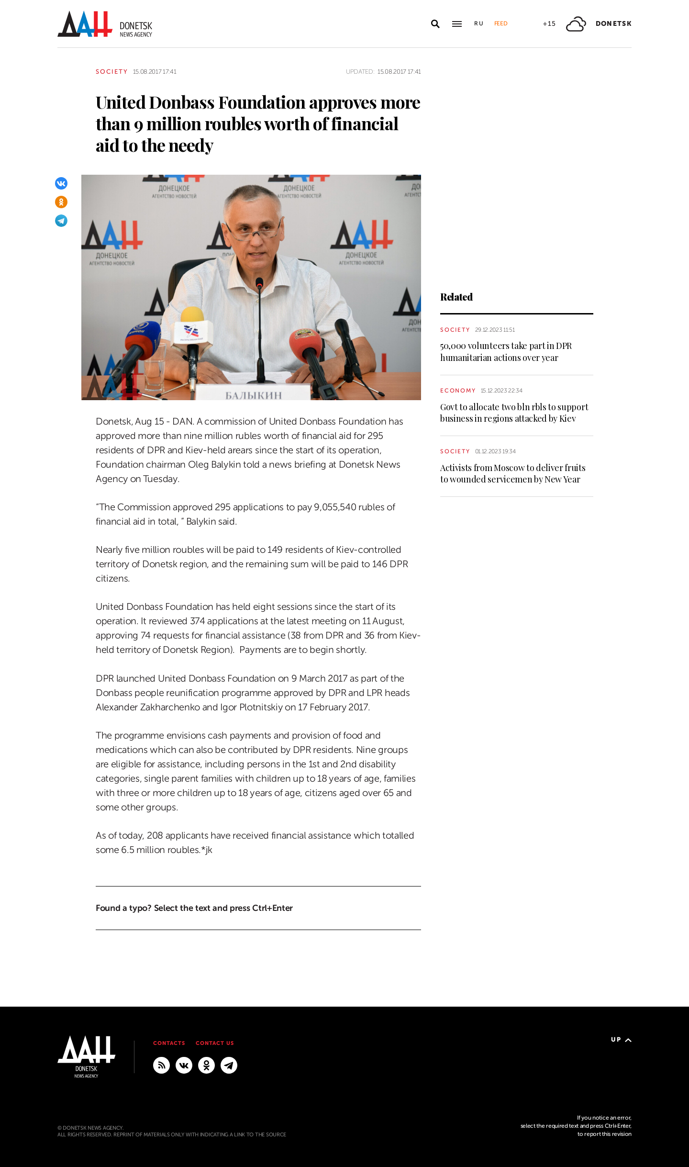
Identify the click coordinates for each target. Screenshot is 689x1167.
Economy (458, 390)
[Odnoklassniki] (61, 202)
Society (112, 71)
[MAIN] (229, 1065)
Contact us (215, 1043)
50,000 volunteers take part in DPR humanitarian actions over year (506, 351)
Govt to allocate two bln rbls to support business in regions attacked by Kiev (514, 412)
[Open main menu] (457, 24)
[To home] (104, 24)
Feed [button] (501, 23)
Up (621, 1039)
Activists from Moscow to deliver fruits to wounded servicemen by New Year (513, 473)
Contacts (169, 1043)
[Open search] (435, 24)
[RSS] (161, 1065)
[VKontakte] (61, 183)
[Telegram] (61, 220)
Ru (479, 23)
